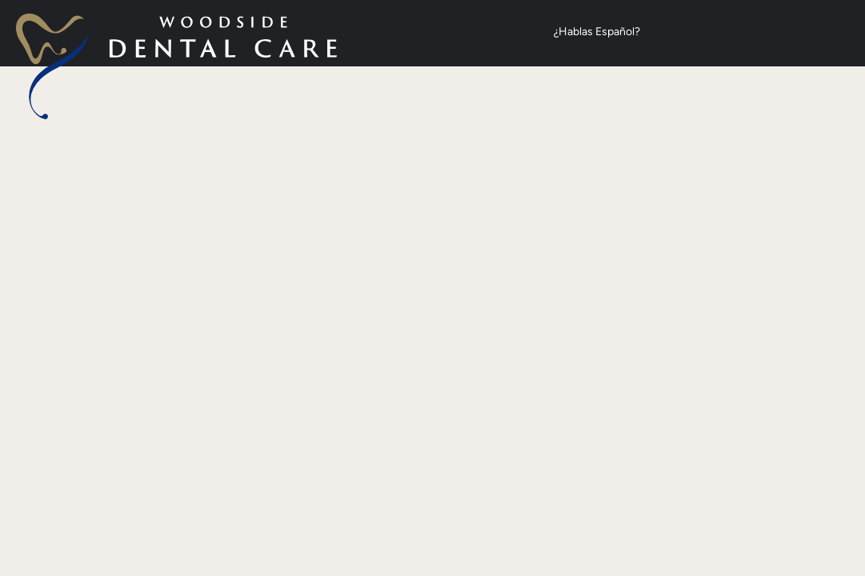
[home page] (176, 66)
